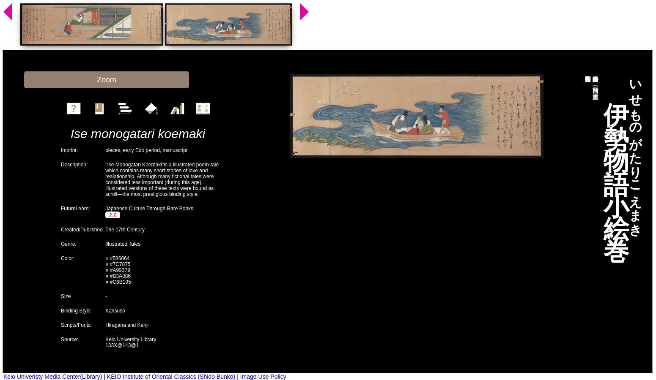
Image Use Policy (263, 376)
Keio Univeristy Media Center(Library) (52, 376)
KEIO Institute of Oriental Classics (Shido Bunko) (171, 376)
